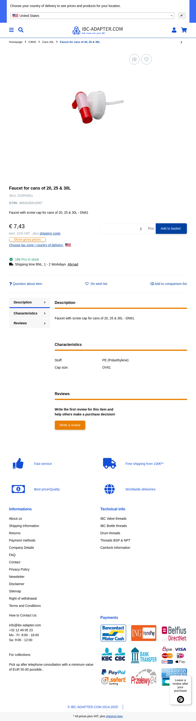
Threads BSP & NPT (115, 540)
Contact (14, 562)
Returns (15, 533)
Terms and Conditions (25, 606)
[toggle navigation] (11, 30)
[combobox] (92, 15)
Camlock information (115, 547)
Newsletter (17, 577)
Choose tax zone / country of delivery (40, 245)
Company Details (21, 547)
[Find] (20, 30)
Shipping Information (24, 526)
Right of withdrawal (23, 598)
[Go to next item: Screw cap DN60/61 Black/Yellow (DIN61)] (181, 42)
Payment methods (22, 540)
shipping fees (114, 716)
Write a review (70, 425)
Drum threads (110, 533)
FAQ (12, 555)
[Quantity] (124, 228)
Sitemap (15, 591)
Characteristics (29, 313)
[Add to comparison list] (134, 59)
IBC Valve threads (113, 518)
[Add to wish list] (146, 59)
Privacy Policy (19, 569)
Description (29, 302)
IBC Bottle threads (113, 526)
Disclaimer (16, 584)
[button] (174, 30)
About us (15, 518)
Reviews (29, 323)
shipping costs (50, 233)
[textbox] (92, 16)
